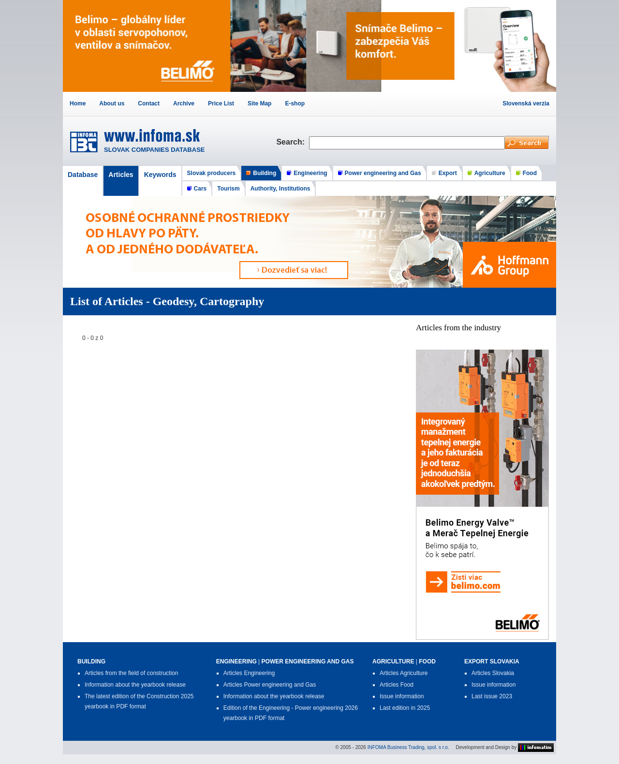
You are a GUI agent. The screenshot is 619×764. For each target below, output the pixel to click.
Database (83, 174)
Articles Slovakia (493, 673)
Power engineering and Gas (383, 173)
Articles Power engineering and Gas (269, 684)
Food (530, 173)
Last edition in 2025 (405, 708)
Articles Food (396, 684)
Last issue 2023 (492, 696)
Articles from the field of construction (131, 673)
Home (78, 103)
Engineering (310, 173)
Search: (292, 142)
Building (264, 173)
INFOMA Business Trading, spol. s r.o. (408, 746)
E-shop (295, 103)
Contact (149, 103)
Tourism (228, 188)
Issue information (402, 696)
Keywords (160, 174)
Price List (221, 103)
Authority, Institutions (280, 188)
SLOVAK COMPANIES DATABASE (154, 149)
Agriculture (489, 173)
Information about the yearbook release (135, 684)
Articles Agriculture (403, 673)
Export (448, 173)
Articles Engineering (249, 673)
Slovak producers (211, 173)
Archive (183, 103)
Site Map (259, 103)
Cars (200, 188)
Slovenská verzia (525, 103)
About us (111, 103)
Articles (120, 174)
